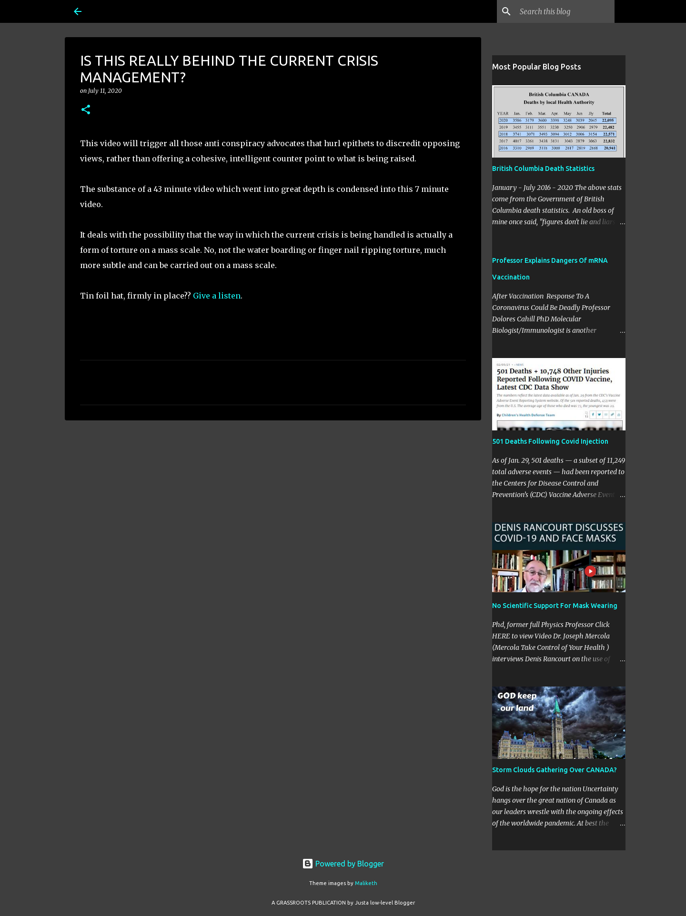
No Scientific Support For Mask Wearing (554, 605)
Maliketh (366, 883)
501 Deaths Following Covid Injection (550, 441)
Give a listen (217, 295)
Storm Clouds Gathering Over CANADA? (554, 770)
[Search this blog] (564, 11)
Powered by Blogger (343, 863)
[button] (85, 110)
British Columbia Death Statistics (543, 168)
